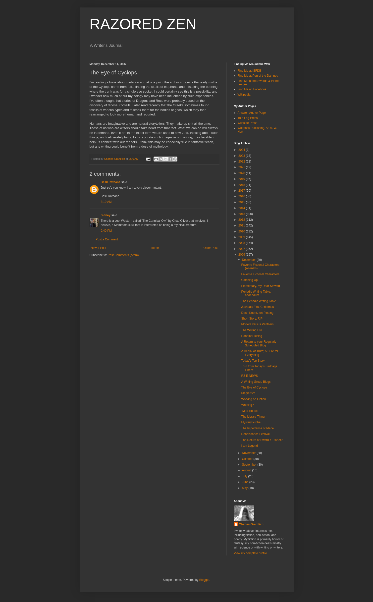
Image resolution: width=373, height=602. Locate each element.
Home (155, 248)
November (249, 453)
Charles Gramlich (251, 524)
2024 (242, 150)
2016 (242, 196)
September (249, 464)
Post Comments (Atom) (123, 255)
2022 (242, 161)
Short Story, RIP (252, 318)
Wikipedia (244, 94)
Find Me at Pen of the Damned (258, 75)
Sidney (105, 215)
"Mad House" (250, 411)
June (245, 482)
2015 (242, 202)
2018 (242, 185)
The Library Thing (253, 416)
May (245, 488)
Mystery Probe (250, 422)
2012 (242, 219)
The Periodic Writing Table (258, 301)
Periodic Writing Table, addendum (256, 293)
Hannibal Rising (251, 336)
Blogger (204, 580)
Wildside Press (247, 123)
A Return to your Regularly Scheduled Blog (258, 343)
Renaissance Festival (255, 434)
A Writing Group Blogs (255, 381)
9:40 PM (106, 230)
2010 (242, 231)
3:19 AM (106, 202)
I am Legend (249, 445)
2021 (242, 167)
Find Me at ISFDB (249, 70)
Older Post (211, 248)
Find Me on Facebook (252, 89)
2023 (242, 156)
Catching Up (249, 280)
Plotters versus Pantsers (257, 324)
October (247, 459)
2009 (242, 237)
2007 (242, 249)
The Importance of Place (257, 428)
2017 (242, 190)
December (249, 260)
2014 (242, 208)
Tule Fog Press (248, 118)
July (245, 476)
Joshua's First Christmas (257, 307)
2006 (242, 254)
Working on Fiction (253, 399)
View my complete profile (250, 553)
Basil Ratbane (110, 182)
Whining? (247, 405)
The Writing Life (251, 330)
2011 (242, 225)
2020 (242, 173)
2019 (242, 179)
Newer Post (98, 248)
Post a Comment (107, 239)
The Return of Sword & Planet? (261, 440)
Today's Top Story (253, 360)
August (247, 470)
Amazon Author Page (252, 112)
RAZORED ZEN (143, 24)
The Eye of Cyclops (254, 387)
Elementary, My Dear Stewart (260, 286)
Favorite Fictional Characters (260, 274)
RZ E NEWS (249, 376)
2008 (242, 243)
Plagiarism (248, 393)
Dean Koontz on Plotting (257, 313)
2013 (242, 214)
